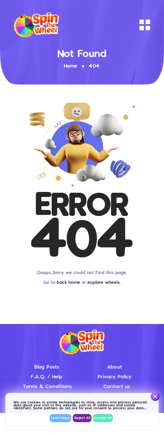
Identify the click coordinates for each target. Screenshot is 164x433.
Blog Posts (46, 367)
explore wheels (104, 283)
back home (68, 283)
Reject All (82, 418)
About (114, 367)
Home (70, 66)
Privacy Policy (115, 377)
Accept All (103, 418)
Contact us (116, 386)
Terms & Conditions (47, 386)
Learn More (60, 418)
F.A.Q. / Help (46, 377)
